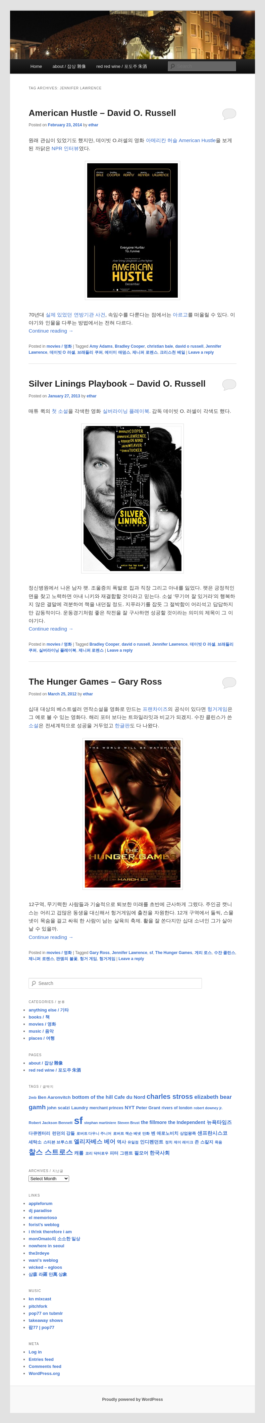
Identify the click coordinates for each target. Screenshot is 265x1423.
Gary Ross (100, 952)
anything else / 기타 (49, 1009)
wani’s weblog (43, 1260)
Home (36, 66)
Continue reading (51, 331)
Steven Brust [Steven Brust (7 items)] (128, 1123)
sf (151, 952)
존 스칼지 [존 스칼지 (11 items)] (204, 1142)
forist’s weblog (44, 1224)
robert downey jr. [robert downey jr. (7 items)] (208, 1108)
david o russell (189, 346)
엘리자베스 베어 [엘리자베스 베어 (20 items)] (94, 1141)
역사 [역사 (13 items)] (121, 1142)
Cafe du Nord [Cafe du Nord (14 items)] (129, 1097)
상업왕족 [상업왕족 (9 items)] (188, 1133)
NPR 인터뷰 (65, 148)
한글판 (122, 725)
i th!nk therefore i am (50, 1231)
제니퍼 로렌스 (144, 352)
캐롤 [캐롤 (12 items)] (79, 1153)
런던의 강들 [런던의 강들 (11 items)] (63, 1133)
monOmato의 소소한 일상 (54, 1238)
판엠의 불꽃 (66, 958)
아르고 (180, 314)
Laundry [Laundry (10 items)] (79, 1108)
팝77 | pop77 (41, 1327)
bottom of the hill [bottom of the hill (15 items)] (92, 1097)
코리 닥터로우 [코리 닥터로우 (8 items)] (96, 1153)
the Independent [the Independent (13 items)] (186, 1122)
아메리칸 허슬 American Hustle (181, 140)
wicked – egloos (45, 1267)
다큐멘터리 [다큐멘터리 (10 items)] (39, 1133)
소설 (34, 725)
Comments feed (45, 1366)
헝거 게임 (88, 958)
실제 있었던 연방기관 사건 (75, 314)
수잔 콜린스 (224, 952)
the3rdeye (39, 1253)
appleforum (40, 1203)
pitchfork (38, 1306)
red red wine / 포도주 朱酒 (121, 66)
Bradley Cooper (130, 346)
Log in (35, 1351)
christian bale (160, 346)
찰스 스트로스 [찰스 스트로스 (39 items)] (51, 1152)
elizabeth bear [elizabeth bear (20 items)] (213, 1097)
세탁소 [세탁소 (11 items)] (35, 1142)
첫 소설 (60, 411)
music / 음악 (41, 1031)
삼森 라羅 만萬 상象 (48, 1274)
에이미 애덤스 (117, 352)
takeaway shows (46, 1320)
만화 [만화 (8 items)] (146, 1133)
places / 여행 (41, 1038)
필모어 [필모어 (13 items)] (141, 1153)
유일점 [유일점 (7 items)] (133, 1142)
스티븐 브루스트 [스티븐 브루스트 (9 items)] (57, 1142)
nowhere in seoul (46, 1245)
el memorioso (43, 1217)
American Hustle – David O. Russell (102, 113)
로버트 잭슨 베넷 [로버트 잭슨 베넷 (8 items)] (127, 1133)
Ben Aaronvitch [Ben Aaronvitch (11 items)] (54, 1097)
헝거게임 (217, 709)
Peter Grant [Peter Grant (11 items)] (148, 1107)
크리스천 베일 (172, 352)
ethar (93, 125)
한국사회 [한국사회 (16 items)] (160, 1153)
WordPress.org (44, 1373)
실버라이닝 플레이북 (126, 411)
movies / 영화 (59, 346)
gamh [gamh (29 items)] (37, 1107)
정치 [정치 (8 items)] (168, 1142)
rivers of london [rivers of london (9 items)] (177, 1108)
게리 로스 (203, 952)
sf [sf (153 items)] (78, 1120)
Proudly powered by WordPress (132, 1399)
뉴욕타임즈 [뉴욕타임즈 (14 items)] (219, 1122)
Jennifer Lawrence (169, 644)
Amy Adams (101, 346)
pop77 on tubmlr (46, 1313)
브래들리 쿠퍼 (89, 352)
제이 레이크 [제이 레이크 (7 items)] (183, 1142)
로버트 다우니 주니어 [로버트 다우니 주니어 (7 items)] (94, 1133)
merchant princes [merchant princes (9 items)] (106, 1108)
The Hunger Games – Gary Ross (95, 682)
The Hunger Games (173, 952)
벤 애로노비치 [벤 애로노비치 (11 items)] (164, 1133)
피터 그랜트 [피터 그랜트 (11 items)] (121, 1153)
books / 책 (39, 1017)
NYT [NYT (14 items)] (130, 1107)
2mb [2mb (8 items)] (32, 1097)
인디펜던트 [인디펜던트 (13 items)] (151, 1142)
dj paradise (40, 1210)
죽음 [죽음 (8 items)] (218, 1142)
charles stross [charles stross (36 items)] (170, 1096)
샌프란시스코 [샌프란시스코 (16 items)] (212, 1133)
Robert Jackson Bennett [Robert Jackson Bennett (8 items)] (50, 1123)
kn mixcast (40, 1298)
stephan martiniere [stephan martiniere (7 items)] (100, 1123)
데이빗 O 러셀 (62, 352)
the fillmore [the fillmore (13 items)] (154, 1122)
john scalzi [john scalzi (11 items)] (58, 1107)
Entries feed (41, 1359)
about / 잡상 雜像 (69, 66)
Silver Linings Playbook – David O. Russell (117, 384)
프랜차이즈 (155, 709)
